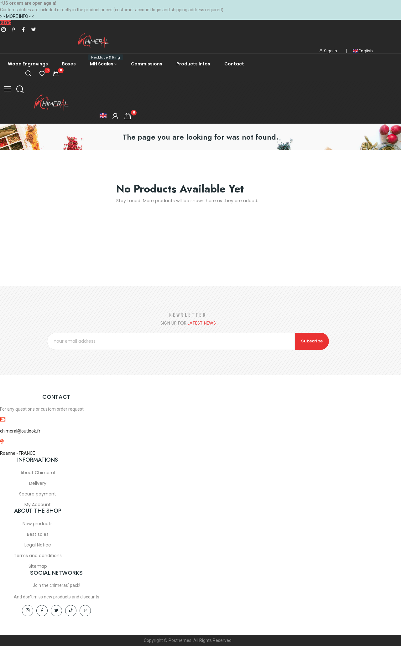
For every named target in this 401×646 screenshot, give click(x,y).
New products (38, 524)
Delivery (37, 483)
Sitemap (38, 566)
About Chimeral (37, 473)
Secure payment (37, 494)
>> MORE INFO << (17, 16)
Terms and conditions (38, 556)
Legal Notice (37, 545)
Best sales (38, 534)
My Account (37, 505)
